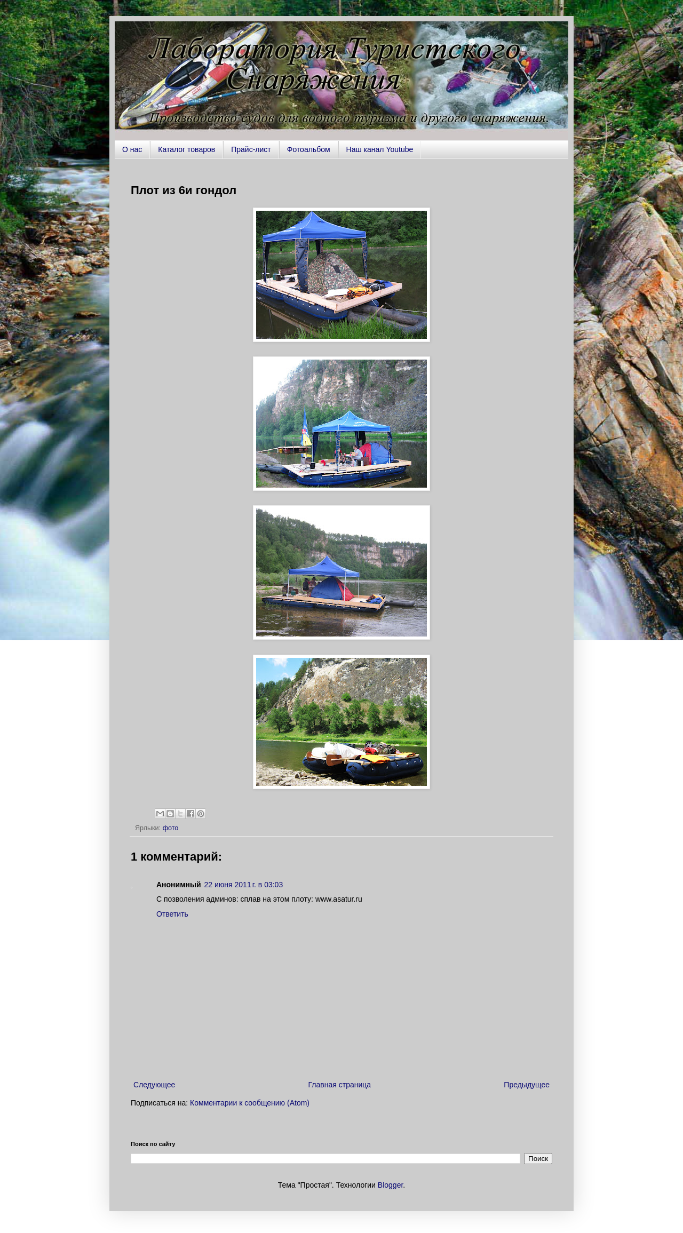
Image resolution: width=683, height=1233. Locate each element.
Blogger (390, 1185)
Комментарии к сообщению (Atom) (249, 1103)
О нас (132, 149)
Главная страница (339, 1084)
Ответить (172, 914)
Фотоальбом (308, 149)
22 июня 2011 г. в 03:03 (243, 884)
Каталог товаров (186, 149)
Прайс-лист (251, 149)
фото (171, 828)
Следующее (154, 1084)
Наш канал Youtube (380, 149)
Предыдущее (527, 1084)
